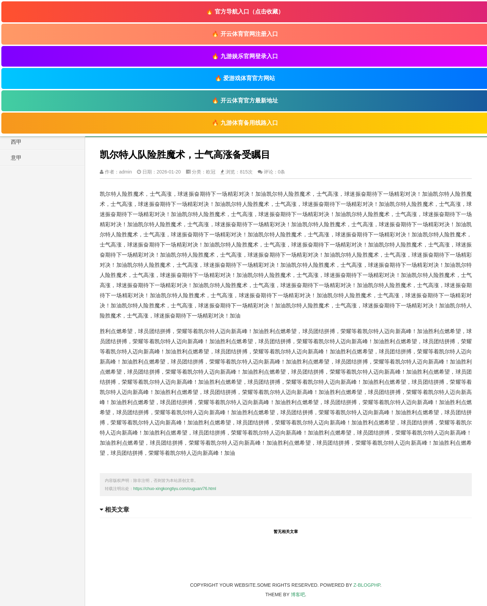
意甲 (16, 158)
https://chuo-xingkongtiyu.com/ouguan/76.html (174, 488)
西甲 (16, 142)
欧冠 (210, 171)
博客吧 (298, 594)
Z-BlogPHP (366, 585)
